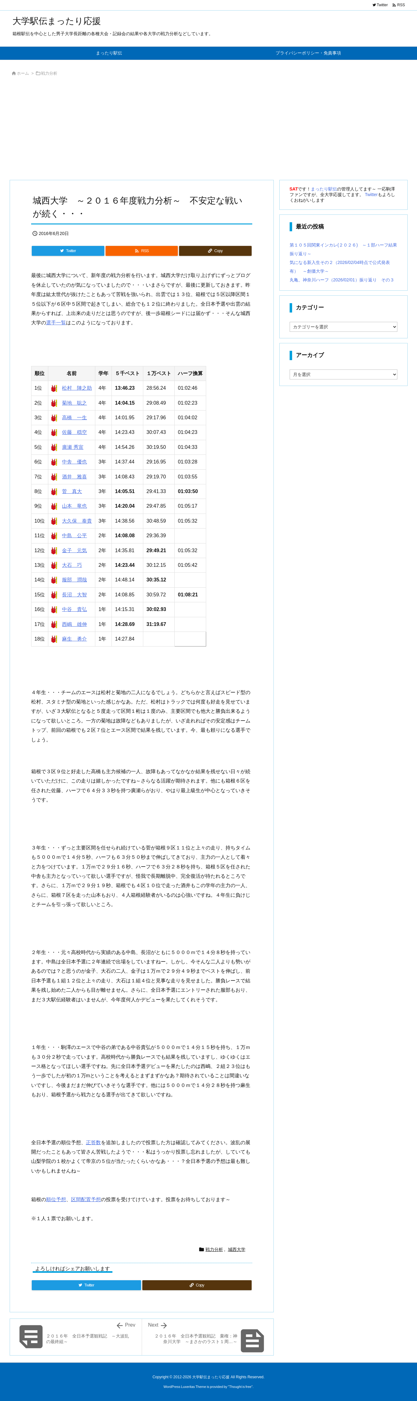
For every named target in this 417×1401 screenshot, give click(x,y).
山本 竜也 (74, 506)
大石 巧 (72, 565)
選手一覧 (56, 322)
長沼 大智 (74, 594)
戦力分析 (49, 73)
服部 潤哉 (74, 579)
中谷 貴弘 (74, 609)
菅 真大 (72, 491)
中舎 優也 (74, 461)
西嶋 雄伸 (74, 624)
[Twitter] (68, 251)
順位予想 (56, 1199)
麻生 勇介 (74, 639)
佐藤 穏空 (74, 432)
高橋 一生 (74, 417)
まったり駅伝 (324, 188)
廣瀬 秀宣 (72, 447)
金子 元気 (74, 550)
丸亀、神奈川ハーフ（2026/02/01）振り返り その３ (342, 279)
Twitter (371, 194)
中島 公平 (74, 535)
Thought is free (240, 1387)
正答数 (93, 1142)
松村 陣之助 (77, 388)
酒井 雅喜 (74, 476)
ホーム (23, 73)
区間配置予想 (86, 1199)
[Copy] (215, 251)
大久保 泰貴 (77, 521)
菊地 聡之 (74, 403)
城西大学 (236, 1249)
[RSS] (142, 251)
